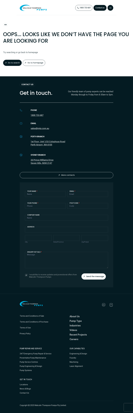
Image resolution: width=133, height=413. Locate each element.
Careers (74, 339)
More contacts (66, 175)
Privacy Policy (25, 334)
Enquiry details (34, 252)
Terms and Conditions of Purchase (34, 322)
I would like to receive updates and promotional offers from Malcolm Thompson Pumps (51, 276)
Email (72, 191)
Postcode (75, 203)
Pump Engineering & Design (31, 366)
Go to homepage (34, 62)
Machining (74, 362)
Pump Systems (26, 370)
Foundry (73, 358)
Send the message (93, 276)
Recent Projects (78, 334)
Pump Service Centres (29, 362)
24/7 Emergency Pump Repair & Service (35, 354)
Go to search (12, 62)
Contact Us (24, 393)
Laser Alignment (76, 366)
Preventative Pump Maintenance (33, 358)
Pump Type (76, 321)
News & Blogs (25, 389)
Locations (24, 385)
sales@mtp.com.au (40, 128)
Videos (73, 330)
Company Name (33, 215)
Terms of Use (25, 328)
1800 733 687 (37, 115)
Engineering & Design (78, 354)
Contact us (100, 8)
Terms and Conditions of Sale (32, 316)
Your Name (32, 191)
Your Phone (32, 203)
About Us (75, 316)
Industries (75, 325)
